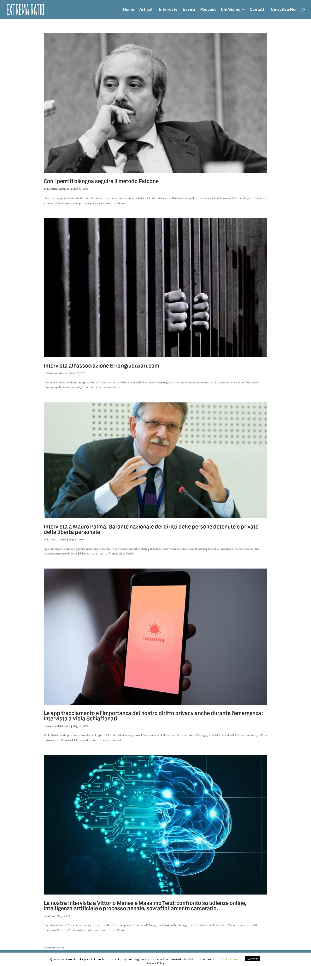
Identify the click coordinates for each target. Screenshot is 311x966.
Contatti (258, 10)
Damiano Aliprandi (58, 188)
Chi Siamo (230, 10)
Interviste (168, 10)
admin (51, 916)
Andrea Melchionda (58, 726)
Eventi (189, 10)
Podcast (208, 10)
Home (128, 10)
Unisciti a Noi (284, 10)
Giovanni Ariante (57, 373)
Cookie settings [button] (230, 959)
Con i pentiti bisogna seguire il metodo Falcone (101, 181)
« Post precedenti (54, 947)
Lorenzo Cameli (56, 539)
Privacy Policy (155, 963)
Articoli (146, 10)
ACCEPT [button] (252, 959)
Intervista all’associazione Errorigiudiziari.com (101, 366)
